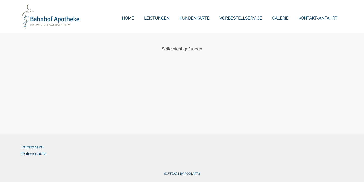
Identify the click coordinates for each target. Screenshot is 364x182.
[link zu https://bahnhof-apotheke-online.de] (50, 16)
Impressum (32, 146)
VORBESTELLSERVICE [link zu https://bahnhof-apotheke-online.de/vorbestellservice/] (240, 18)
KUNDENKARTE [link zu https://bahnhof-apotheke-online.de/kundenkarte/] (194, 18)
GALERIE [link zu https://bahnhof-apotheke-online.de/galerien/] (280, 18)
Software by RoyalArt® (182, 173)
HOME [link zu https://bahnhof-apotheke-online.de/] (128, 18)
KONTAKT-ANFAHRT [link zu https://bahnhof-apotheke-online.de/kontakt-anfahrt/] (318, 18)
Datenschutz (33, 153)
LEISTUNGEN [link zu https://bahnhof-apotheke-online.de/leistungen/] (156, 18)
